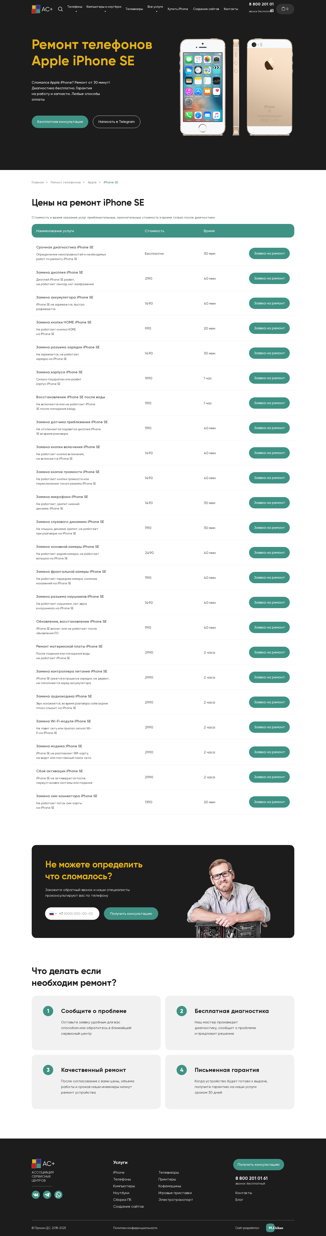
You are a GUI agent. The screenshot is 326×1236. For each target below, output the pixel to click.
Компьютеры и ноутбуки (103, 6)
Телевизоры (134, 9)
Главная (38, 182)
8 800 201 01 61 (261, 7)
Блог (239, 1199)
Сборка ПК (122, 1199)
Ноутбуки (121, 1193)
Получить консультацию (131, 913)
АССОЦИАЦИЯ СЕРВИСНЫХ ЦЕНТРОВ (43, 1176)
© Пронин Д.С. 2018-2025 (49, 1228)
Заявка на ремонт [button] (269, 253)
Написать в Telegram (116, 121)
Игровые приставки (175, 1193)
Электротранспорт (175, 1199)
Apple (92, 182)
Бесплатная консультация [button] (60, 121)
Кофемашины (169, 1186)
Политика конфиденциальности (135, 1228)
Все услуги (155, 6)
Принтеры (167, 1179)
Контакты (231, 9)
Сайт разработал (247, 1228)
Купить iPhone (178, 9)
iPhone (119, 1172)
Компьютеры (124, 1186)
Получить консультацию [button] (259, 1164)
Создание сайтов (206, 9)
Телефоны (74, 6)
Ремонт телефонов (66, 182)
